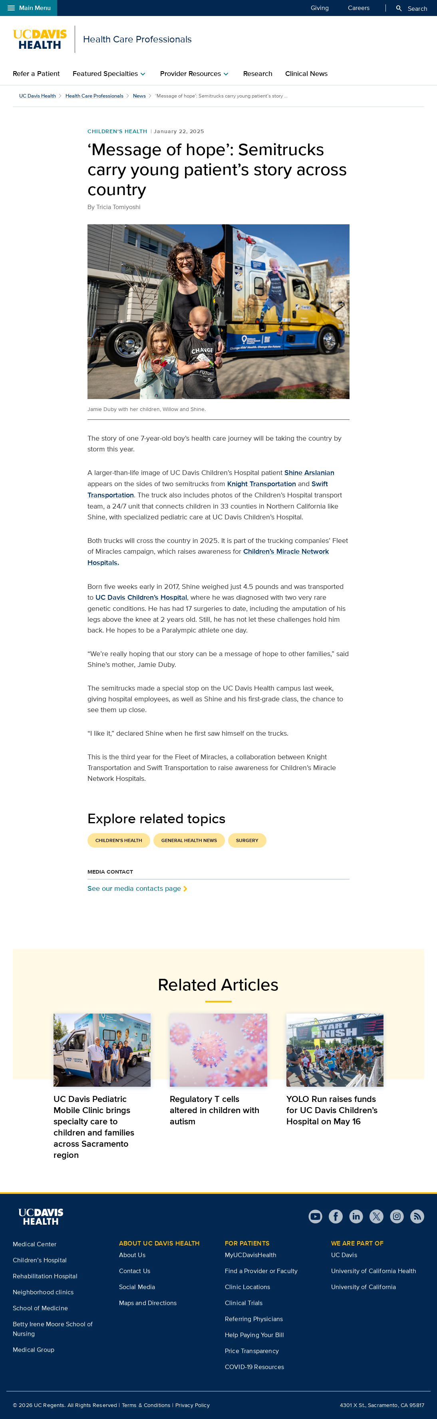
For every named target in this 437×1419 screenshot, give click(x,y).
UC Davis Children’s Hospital (141, 597)
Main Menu (28, 8)
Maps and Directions (148, 1302)
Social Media (137, 1286)
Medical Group (33, 1349)
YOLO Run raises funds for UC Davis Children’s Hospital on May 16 (331, 1110)
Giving (320, 7)
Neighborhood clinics (43, 1292)
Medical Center (34, 1244)
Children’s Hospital (40, 1260)
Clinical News (306, 73)
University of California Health (374, 1270)
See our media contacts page (134, 888)
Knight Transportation (261, 484)
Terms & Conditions (146, 1405)
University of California (363, 1286)
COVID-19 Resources (254, 1366)
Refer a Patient (36, 73)
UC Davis (344, 1254)
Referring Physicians (254, 1318)
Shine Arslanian (309, 472)
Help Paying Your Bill (254, 1334)
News (139, 96)
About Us (132, 1254)
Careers (358, 7)
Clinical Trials (243, 1302)
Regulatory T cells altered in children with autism (215, 1110)
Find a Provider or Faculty (261, 1270)
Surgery (247, 840)
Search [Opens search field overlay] (411, 8)
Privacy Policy (192, 1405)
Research (257, 73)
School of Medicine (40, 1308)
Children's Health (117, 131)
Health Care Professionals (94, 96)
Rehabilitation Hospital (45, 1276)
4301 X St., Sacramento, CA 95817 (382, 1405)
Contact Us (135, 1270)
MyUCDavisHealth (250, 1254)
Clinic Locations (247, 1286)
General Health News (189, 840)
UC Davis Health (37, 96)
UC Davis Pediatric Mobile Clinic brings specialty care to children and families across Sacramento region (94, 1126)
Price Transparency (252, 1350)
